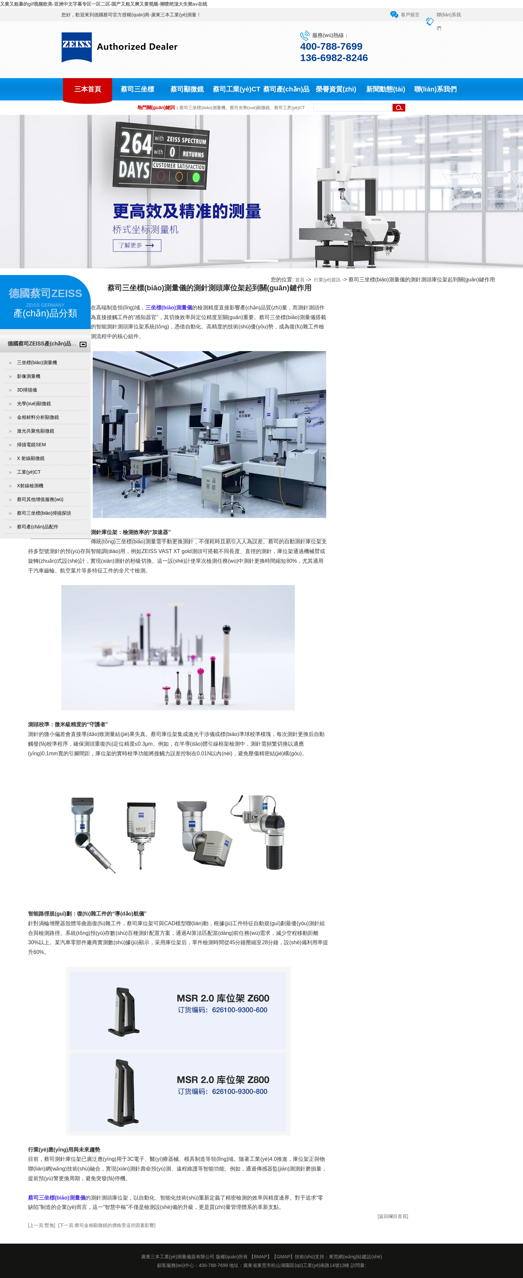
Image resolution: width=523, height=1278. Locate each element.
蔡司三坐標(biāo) (137, 100)
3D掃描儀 (27, 390)
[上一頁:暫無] (41, 1225)
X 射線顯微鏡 (31, 458)
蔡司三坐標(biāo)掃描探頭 (44, 513)
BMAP (260, 1256)
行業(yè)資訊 (327, 279)
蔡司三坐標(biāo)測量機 (202, 107)
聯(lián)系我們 (435, 89)
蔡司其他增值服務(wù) (40, 499)
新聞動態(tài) (385, 89)
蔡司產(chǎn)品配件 (37, 526)
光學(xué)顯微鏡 (34, 403)
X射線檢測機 (30, 485)
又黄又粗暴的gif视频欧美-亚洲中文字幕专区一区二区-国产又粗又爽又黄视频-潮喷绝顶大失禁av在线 (103, 4)
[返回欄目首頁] (393, 1216)
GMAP (283, 1256)
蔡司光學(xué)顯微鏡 (250, 107)
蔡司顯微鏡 (187, 89)
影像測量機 (28, 376)
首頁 (300, 279)
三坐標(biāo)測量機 (37, 362)
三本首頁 (87, 89)
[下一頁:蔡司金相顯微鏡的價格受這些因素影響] (107, 1225)
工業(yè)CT (29, 472)
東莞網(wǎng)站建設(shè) (355, 1256)
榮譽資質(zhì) (336, 89)
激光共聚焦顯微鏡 (35, 431)
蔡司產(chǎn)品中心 (286, 100)
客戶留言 (410, 14)
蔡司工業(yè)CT (236, 89)
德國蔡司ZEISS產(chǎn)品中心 (45, 343)
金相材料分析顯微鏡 (38, 417)
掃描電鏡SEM (31, 444)
